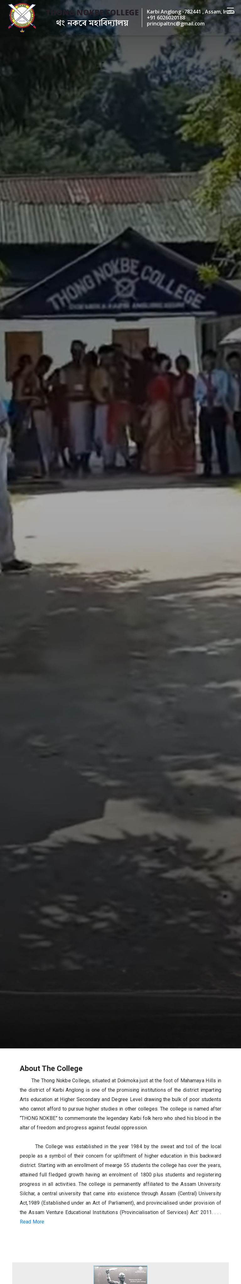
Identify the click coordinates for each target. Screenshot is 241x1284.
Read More (32, 1222)
